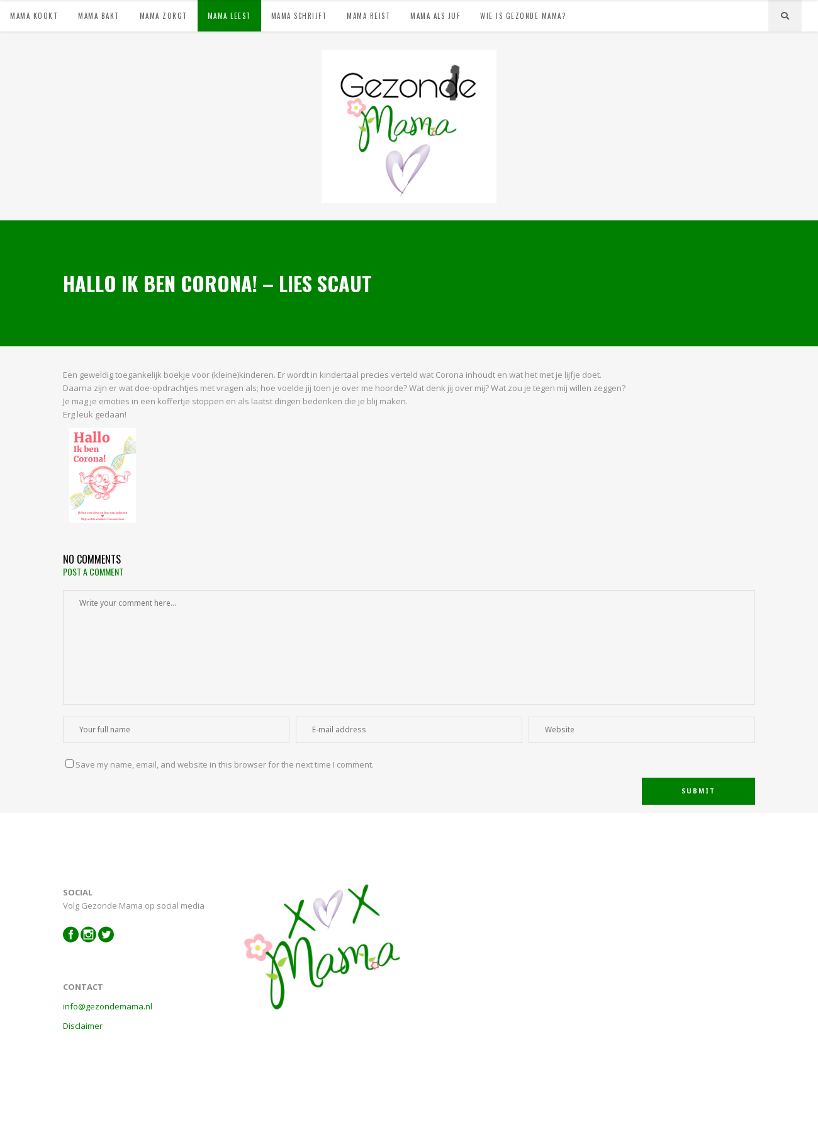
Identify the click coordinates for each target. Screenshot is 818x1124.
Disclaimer (83, 1025)
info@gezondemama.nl (107, 1006)
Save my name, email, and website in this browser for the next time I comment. (225, 764)
